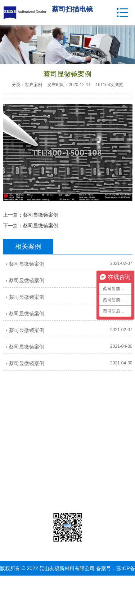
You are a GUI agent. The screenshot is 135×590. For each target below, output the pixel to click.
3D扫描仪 (57, 500)
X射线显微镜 (57, 454)
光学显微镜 (56, 445)
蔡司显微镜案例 (40, 215)
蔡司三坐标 (56, 482)
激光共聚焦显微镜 (57, 464)
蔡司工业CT (57, 491)
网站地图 (86, 583)
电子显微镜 (56, 436)
